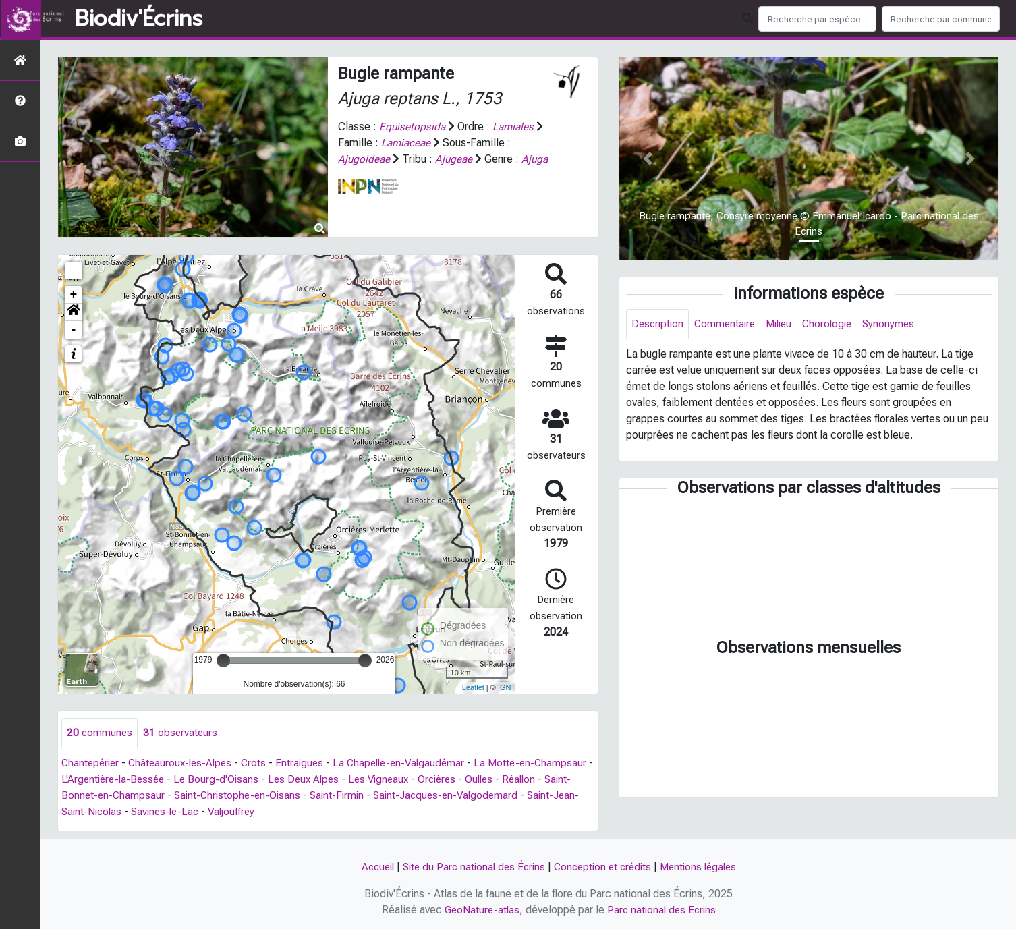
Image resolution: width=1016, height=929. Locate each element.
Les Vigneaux (452, 779)
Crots (262, 763)
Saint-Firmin (417, 795)
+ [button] (74, 295)
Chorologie (837, 324)
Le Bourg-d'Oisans (284, 779)
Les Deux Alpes (374, 779)
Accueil (369, 866)
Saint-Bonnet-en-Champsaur (172, 795)
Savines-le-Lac (297, 812)
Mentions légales (705, 866)
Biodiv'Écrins (138, 18)
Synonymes (900, 324)
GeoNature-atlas (480, 909)
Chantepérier (91, 763)
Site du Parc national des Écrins (470, 866)
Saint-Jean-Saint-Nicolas (193, 812)
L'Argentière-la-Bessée (177, 779)
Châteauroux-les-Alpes (185, 763)
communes (100, 733)
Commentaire (728, 324)
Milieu (785, 324)
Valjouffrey (367, 812)
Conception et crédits (604, 866)
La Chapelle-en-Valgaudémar (411, 763)
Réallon (78, 795)
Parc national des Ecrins (662, 909)
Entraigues (308, 763)
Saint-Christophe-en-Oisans (313, 795)
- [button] (74, 330)
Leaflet (473, 687)
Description (658, 324)
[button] (73, 312)
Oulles (558, 779)
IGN (504, 687)
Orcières (513, 779)
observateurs (182, 733)
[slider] (223, 660)
